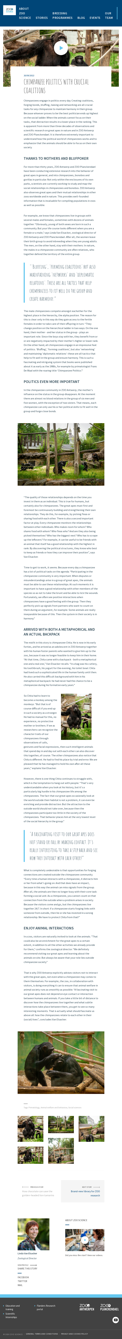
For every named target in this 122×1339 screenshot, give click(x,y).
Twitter (22, 1281)
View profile (27, 1265)
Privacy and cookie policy (74, 1334)
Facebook (23, 1277)
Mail (20, 1285)
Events (95, 18)
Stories (42, 18)
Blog (81, 18)
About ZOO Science (25, 13)
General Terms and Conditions (42, 1334)
